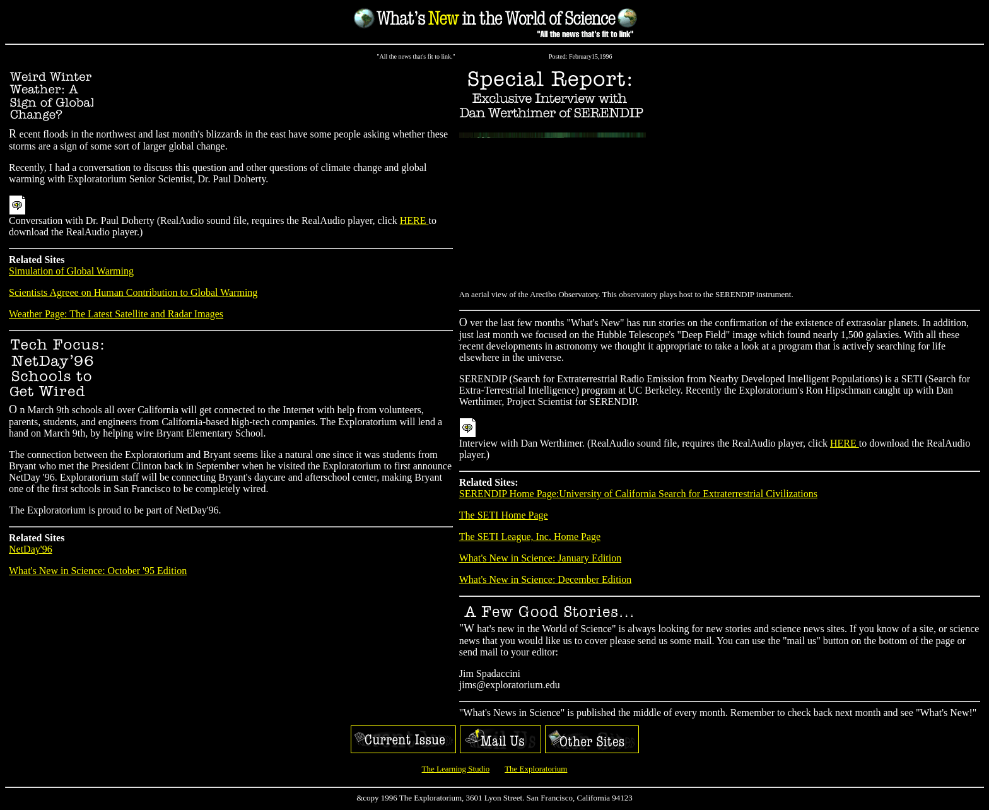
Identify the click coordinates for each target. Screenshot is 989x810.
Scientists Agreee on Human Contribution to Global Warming (133, 294)
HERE (414, 222)
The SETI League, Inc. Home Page (529, 538)
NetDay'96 (30, 551)
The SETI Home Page (503, 517)
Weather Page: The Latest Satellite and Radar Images (116, 315)
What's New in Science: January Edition (540, 560)
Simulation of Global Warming (71, 272)
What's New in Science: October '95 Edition (98, 572)
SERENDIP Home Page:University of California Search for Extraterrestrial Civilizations (638, 495)
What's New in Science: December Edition (545, 581)
